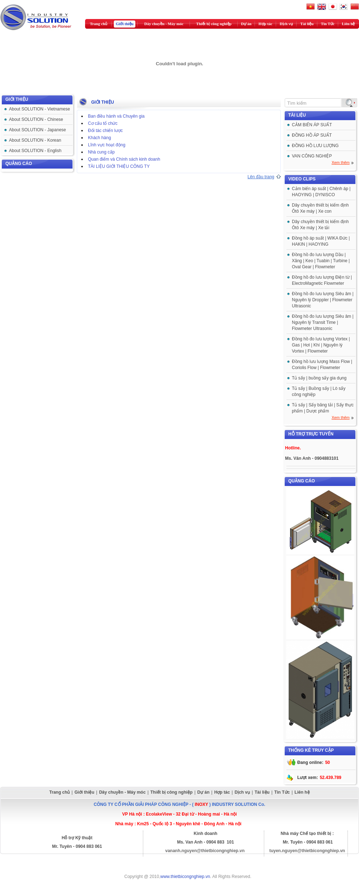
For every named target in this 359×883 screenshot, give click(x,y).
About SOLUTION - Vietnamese (39, 109)
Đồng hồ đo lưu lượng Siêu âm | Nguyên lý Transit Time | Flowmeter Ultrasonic (323, 322)
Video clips (302, 178)
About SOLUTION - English (35, 150)
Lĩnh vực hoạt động (106, 144)
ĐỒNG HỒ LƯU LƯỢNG (315, 145)
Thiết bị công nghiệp (213, 24)
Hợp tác (265, 24)
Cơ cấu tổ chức (102, 123)
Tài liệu (307, 24)
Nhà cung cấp (101, 152)
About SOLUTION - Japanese (37, 129)
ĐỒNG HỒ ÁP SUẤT (312, 135)
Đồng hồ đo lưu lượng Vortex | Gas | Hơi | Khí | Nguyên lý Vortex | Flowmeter (321, 345)
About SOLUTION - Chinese (36, 119)
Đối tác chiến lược (105, 130)
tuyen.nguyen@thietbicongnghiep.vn (307, 850)
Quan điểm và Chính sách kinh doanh (124, 159)
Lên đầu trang (261, 176)
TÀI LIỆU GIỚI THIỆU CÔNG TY (119, 166)
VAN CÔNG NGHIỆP (312, 156)
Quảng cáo (18, 163)
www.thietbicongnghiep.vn (185, 876)
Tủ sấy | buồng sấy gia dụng (319, 378)
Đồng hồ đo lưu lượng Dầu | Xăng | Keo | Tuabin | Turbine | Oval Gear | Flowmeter (321, 260)
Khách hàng (99, 137)
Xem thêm (341, 162)
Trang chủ (98, 24)
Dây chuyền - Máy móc (163, 24)
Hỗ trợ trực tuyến (311, 433)
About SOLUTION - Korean (35, 140)
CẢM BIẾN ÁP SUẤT (312, 124)
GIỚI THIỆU (16, 99)
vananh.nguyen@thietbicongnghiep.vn (204, 850)
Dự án (246, 24)
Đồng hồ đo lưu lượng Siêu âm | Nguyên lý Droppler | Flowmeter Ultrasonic (323, 299)
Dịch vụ (286, 24)
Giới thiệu (125, 24)
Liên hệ (348, 24)
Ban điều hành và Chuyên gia (116, 116)
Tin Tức (328, 24)
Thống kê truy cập (311, 750)
